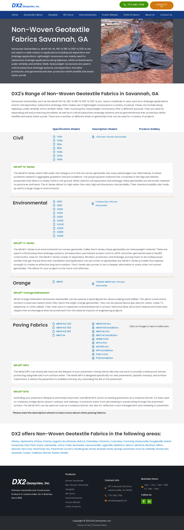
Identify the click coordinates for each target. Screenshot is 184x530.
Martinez (150, 445)
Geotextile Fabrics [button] (33, 14)
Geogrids (53, 14)
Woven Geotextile (74, 480)
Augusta (57, 441)
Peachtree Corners (62, 449)
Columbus (116, 441)
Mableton (119, 445)
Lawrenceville (93, 445)
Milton (159, 445)
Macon (129, 445)
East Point (30, 445)
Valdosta (37, 452)
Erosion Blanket (110, 14)
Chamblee (92, 441)
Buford (81, 441)
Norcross (27, 449)
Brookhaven (69, 441)
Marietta (139, 445)
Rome (92, 449)
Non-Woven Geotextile (76, 485)
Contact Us (166, 14)
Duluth (167, 441)
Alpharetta (26, 441)
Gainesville (50, 445)
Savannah (128, 449)
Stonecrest (162, 449)
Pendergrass (81, 449)
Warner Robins (51, 452)
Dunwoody (17, 445)
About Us (150, 14)
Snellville (150, 449)
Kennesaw (78, 445)
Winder (64, 452)
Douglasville (156, 441)
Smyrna (139, 449)
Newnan (16, 449)
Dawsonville (141, 441)
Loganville (107, 445)
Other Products (131, 14)
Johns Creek (64, 445)
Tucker (27, 452)
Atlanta (47, 441)
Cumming (128, 441)
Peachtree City (41, 449)
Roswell (101, 449)
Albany (15, 441)
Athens (38, 441)
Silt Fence (68, 14)
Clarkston (104, 441)
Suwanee (17, 452)
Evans (40, 445)
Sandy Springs (114, 449)
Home (15, 14)
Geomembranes (87, 14)
